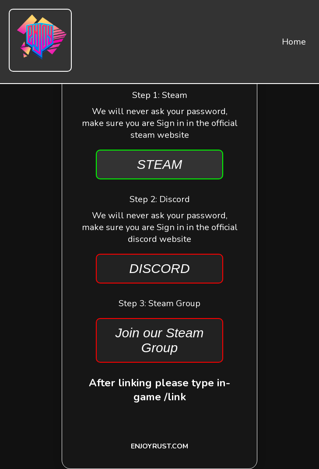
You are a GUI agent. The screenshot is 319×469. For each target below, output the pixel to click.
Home (294, 42)
